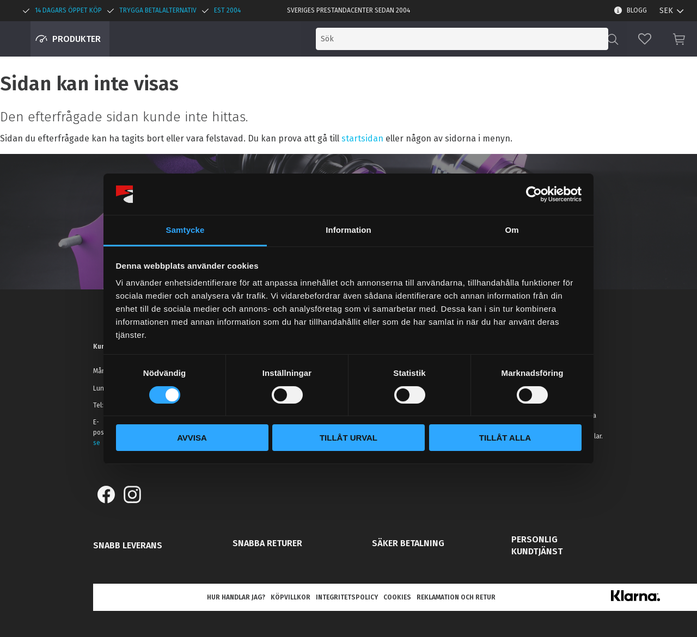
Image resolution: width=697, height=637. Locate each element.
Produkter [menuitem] (76, 39)
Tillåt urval (348, 437)
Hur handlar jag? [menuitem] (236, 597)
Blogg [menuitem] (637, 10)
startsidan (362, 138)
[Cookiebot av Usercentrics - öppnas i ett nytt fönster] (534, 194)
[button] (644, 39)
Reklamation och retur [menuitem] (456, 597)
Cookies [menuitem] (397, 597)
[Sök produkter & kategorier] (516, 39)
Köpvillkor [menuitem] (290, 597)
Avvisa (192, 437)
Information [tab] (348, 229)
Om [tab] (511, 229)
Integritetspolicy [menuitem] (347, 597)
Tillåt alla (505, 437)
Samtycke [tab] (185, 229)
